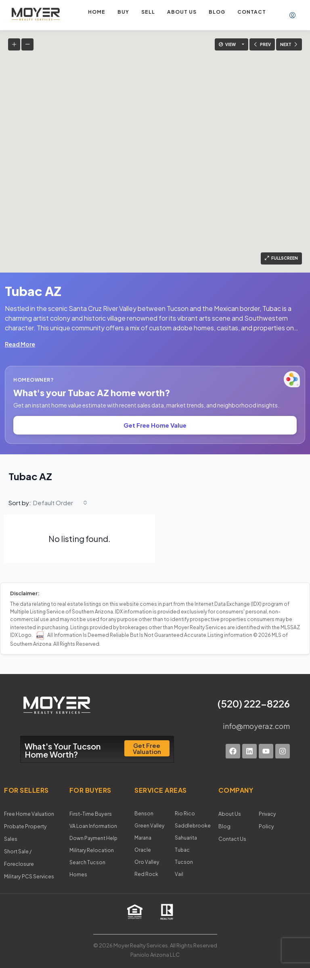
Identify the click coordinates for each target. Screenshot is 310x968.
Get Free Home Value (155, 425)
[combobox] (60, 502)
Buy (123, 12)
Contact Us (232, 838)
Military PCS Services (29, 874)
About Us (229, 814)
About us (182, 12)
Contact (251, 12)
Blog (217, 12)
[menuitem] (292, 15)
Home (96, 12)
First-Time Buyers (90, 814)
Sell (148, 12)
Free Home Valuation (29, 814)
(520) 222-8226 (254, 703)
